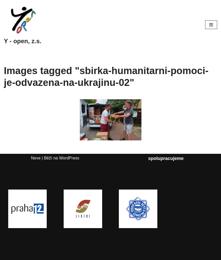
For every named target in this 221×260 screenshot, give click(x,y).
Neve (36, 158)
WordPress (69, 158)
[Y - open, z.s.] (22, 25)
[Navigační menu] (211, 24)
